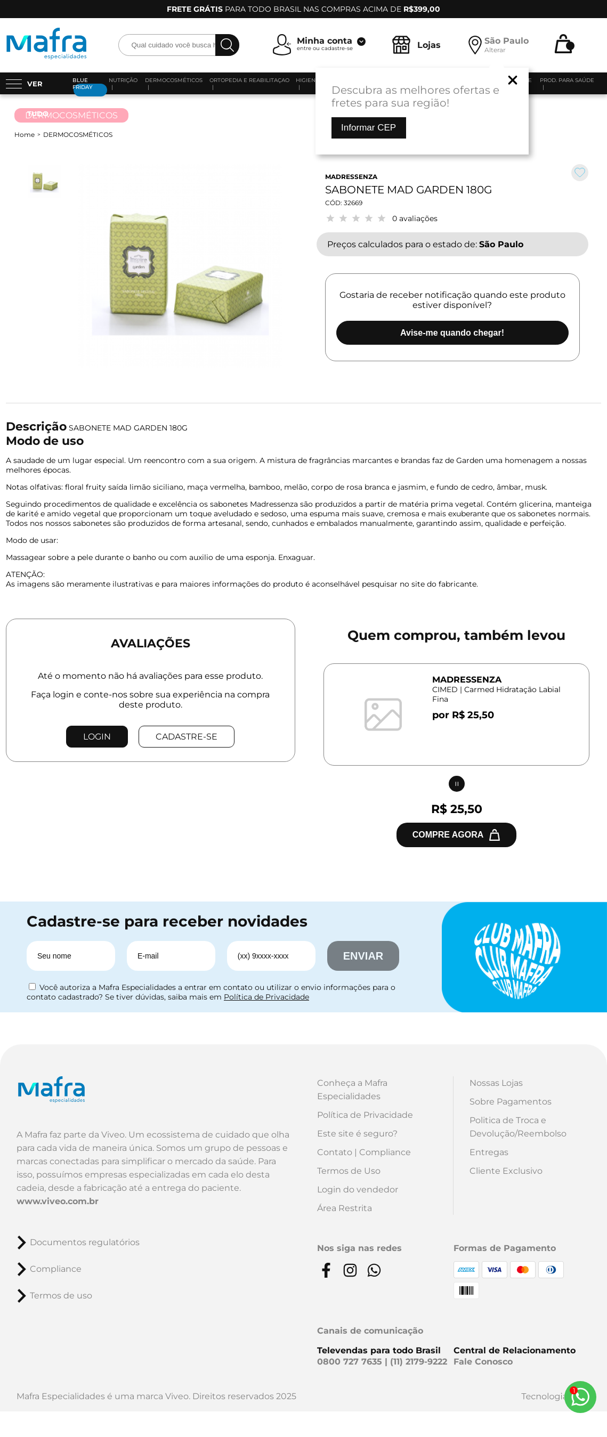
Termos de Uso (349, 1171)
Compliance (56, 1269)
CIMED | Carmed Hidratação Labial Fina (496, 694)
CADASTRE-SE (186, 737)
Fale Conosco (483, 1362)
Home (24, 135)
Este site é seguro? (357, 1134)
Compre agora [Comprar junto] (448, 834)
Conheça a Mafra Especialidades (352, 1089)
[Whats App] (580, 1397)
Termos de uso (61, 1295)
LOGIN (97, 737)
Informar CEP (368, 128)
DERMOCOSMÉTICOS (77, 135)
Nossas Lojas (496, 1083)
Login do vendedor (357, 1189)
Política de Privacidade (266, 997)
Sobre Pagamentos (511, 1102)
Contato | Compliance (364, 1152)
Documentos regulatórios (85, 1242)
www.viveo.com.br (58, 1201)
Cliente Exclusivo (506, 1171)
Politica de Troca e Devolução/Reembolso (518, 1127)
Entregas (489, 1152)
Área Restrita (344, 1208)
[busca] (227, 45)
